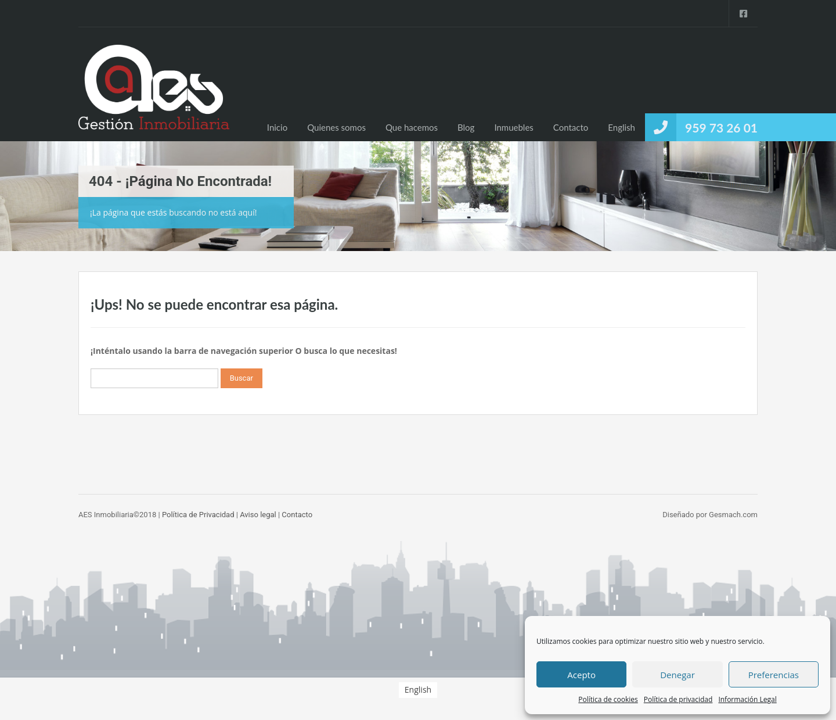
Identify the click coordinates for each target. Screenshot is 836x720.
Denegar (677, 674)
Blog (465, 127)
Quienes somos (336, 127)
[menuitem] (621, 127)
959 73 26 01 (721, 127)
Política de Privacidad (198, 514)
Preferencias (773, 674)
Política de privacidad (678, 699)
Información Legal (747, 699)
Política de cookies (608, 699)
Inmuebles (513, 127)
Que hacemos (411, 127)
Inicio (277, 127)
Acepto (581, 674)
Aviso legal (258, 514)
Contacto (570, 127)
